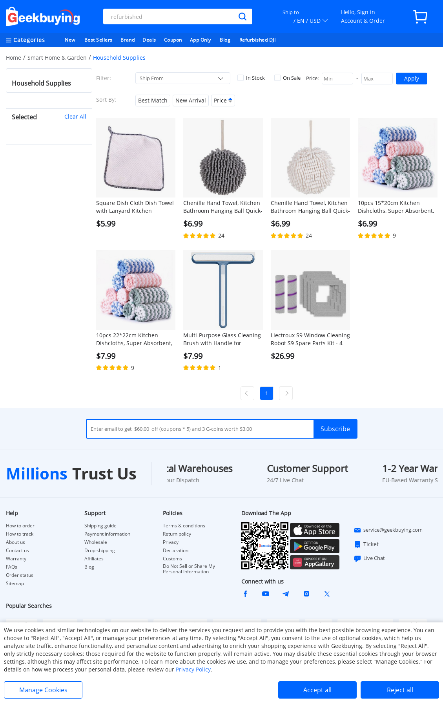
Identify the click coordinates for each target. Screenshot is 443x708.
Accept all (317, 690)
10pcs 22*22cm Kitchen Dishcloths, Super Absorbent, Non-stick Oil (134, 339)
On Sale (287, 77)
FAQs (11, 567)
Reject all (400, 690)
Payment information (107, 534)
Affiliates (94, 559)
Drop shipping (99, 550)
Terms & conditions (184, 526)
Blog (225, 40)
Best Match (153, 100)
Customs (172, 559)
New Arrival (190, 100)
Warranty (16, 559)
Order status (19, 575)
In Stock (251, 77)
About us (15, 542)
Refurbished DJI (257, 40)
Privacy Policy (193, 669)
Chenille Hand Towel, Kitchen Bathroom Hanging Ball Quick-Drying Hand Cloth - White (310, 207)
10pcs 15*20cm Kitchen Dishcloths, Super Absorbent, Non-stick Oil (396, 207)
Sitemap (15, 583)
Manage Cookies (43, 690)
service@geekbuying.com (388, 530)
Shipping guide (100, 526)
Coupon (173, 40)
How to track (19, 534)
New (70, 40)
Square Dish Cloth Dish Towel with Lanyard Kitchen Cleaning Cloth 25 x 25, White (135, 207)
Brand (127, 40)
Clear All (75, 116)
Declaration (175, 550)
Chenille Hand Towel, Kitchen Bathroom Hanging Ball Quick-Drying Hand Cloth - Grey (223, 207)
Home (13, 57)
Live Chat (369, 558)
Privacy (171, 542)
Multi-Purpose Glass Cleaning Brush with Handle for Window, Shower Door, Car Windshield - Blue (222, 339)
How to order (20, 526)
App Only (200, 40)
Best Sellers (98, 40)
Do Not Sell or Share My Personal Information (189, 568)
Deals (149, 40)
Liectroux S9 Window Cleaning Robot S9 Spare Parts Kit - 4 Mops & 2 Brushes (310, 339)
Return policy (177, 534)
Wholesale (95, 542)
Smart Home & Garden (57, 57)
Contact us (17, 550)
